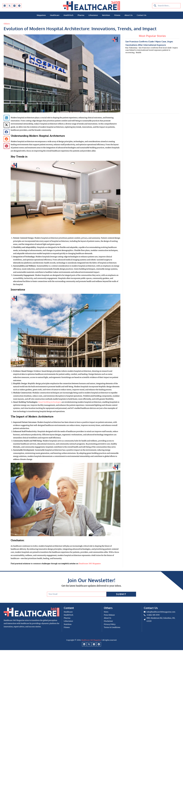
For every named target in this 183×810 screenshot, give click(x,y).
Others (7, 23)
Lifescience (93, 15)
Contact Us (141, 15)
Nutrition (106, 15)
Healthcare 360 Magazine (90, 563)
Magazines (41, 15)
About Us (129, 15)
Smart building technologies (49, 402)
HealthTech (68, 15)
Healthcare (54, 15)
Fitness (117, 15)
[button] (6, 118)
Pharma (81, 15)
